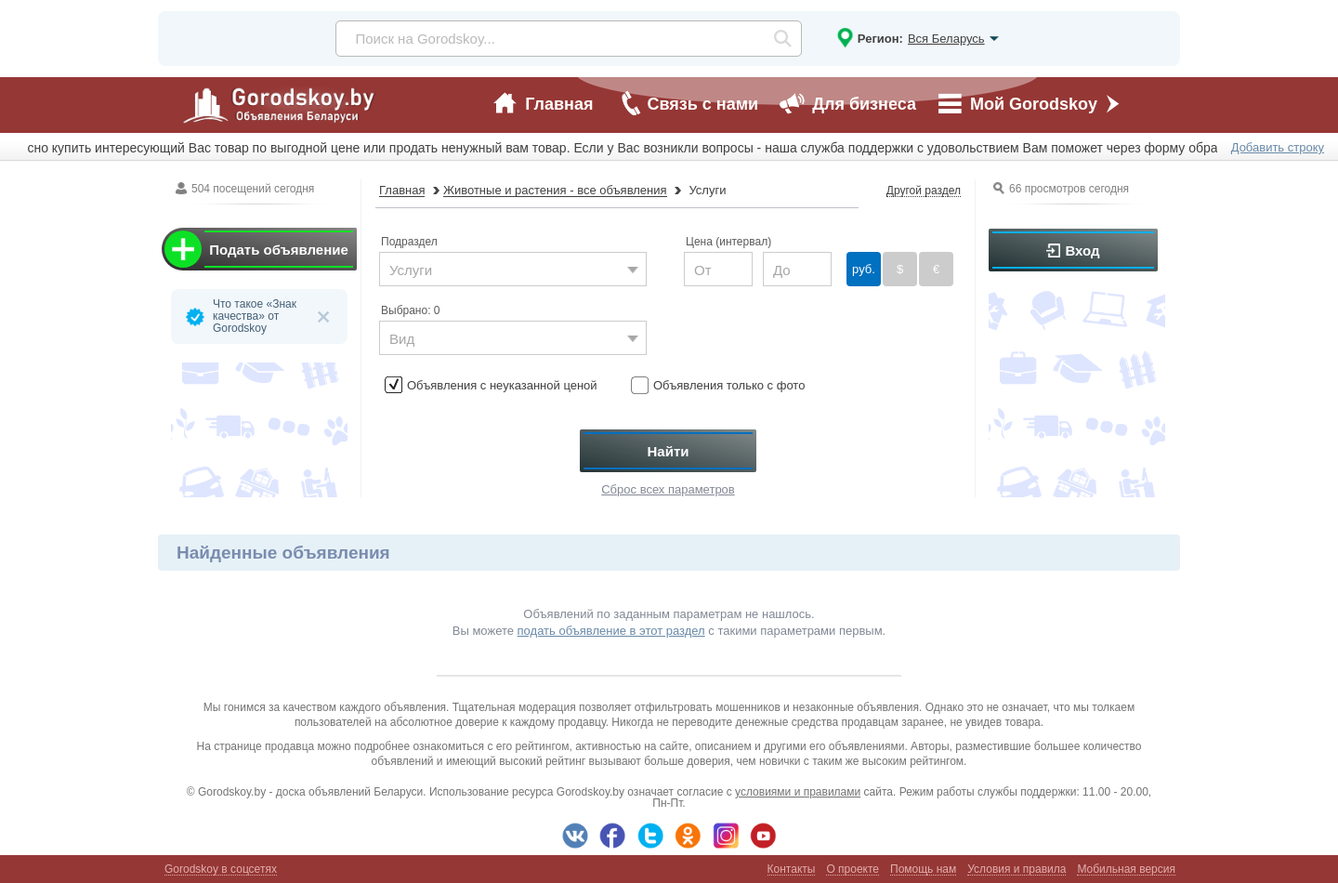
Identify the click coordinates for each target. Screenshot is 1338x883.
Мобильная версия (1126, 869)
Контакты (791, 869)
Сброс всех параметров (668, 489)
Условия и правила (1016, 869)
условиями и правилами (797, 791)
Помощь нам (923, 869)
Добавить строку (1277, 146)
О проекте (852, 869)
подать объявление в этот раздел (611, 631)
